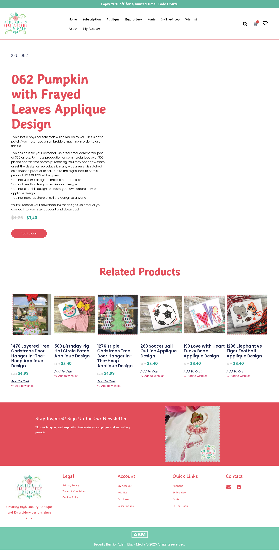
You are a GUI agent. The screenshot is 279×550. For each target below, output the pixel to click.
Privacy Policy (70, 485)
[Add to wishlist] (22, 386)
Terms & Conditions (74, 491)
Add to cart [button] (20, 381)
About (73, 29)
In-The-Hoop (170, 19)
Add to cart (30, 233)
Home (73, 19)
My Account (91, 29)
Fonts (151, 19)
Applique (113, 19)
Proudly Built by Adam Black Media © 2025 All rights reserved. (139, 545)
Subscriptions (126, 506)
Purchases (123, 499)
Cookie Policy (70, 497)
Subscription (91, 19)
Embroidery (133, 19)
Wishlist (191, 19)
